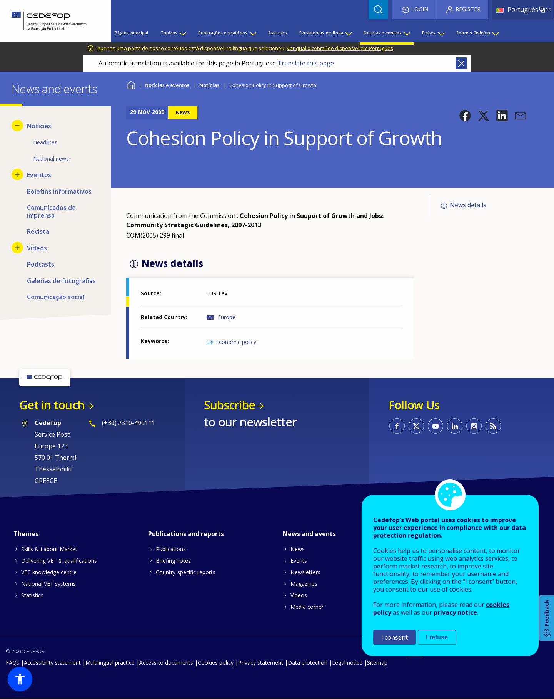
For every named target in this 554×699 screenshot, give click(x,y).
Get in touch (52, 405)
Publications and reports (186, 534)
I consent (394, 637)
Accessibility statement (52, 662)
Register (468, 9)
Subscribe (229, 405)
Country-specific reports (185, 572)
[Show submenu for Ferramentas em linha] (348, 32)
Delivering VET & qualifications (59, 560)
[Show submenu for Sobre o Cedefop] (495, 32)
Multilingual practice (110, 662)
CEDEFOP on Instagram (474, 426)
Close (461, 63)
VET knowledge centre (49, 572)
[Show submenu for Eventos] (17, 174)
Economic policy (236, 341)
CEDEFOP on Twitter (416, 426)
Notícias (209, 85)
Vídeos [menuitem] (37, 248)
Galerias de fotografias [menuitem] (61, 281)
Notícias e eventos (167, 85)
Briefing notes (173, 560)
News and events (309, 534)
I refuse (437, 637)
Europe (226, 317)
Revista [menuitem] (38, 231)
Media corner (307, 606)
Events (298, 560)
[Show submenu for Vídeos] (17, 247)
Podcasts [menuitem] (40, 264)
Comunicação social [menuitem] (55, 297)
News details (468, 205)
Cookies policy (216, 662)
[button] (465, 115)
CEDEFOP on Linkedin (454, 426)
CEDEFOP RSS (493, 426)
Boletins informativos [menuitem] (59, 191)
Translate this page (305, 63)
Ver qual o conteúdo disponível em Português (340, 48)
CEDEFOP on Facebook (397, 426)
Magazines (303, 583)
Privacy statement (260, 662)
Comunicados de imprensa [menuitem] (51, 211)
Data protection (307, 662)
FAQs (12, 662)
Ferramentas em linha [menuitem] (321, 32)
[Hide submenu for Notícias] (17, 125)
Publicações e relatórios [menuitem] (223, 32)
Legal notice (347, 662)
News (297, 549)
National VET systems (48, 583)
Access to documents (166, 662)
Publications (171, 549)
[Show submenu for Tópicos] (182, 32)
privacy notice (455, 612)
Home (131, 84)
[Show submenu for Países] (441, 32)
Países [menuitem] (429, 32)
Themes (25, 534)
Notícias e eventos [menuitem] (383, 32)
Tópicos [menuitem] (169, 32)
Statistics (32, 595)
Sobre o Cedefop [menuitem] (473, 32)
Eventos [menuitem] (39, 175)
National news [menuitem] (51, 158)
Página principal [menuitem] (131, 32)
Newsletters (305, 572)
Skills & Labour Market (49, 549)
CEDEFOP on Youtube (435, 426)
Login (419, 9)
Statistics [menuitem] (277, 32)
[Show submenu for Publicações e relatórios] (253, 32)
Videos (298, 595)
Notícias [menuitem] (39, 126)
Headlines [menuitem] (45, 142)
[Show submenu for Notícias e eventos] (407, 32)
